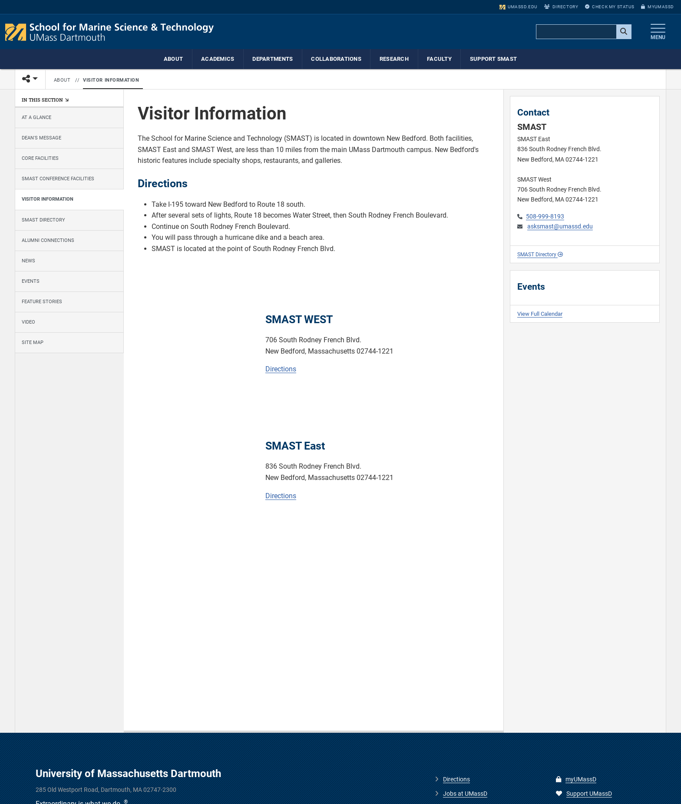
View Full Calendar (539, 314)
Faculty (439, 59)
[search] (582, 32)
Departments (272, 59)
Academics (217, 59)
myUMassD (657, 6)
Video (28, 322)
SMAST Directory (43, 220)
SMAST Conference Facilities (58, 179)
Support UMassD (584, 793)
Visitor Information (111, 80)
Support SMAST (493, 59)
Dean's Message (41, 138)
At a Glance (36, 117)
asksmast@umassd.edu (560, 226)
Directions (280, 369)
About (173, 59)
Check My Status (609, 6)
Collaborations (336, 59)
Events (31, 281)
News (28, 261)
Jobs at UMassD (465, 793)
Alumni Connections (48, 240)
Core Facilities (40, 158)
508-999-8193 (545, 216)
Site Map (32, 342)
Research (394, 59)
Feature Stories (42, 301)
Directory (561, 6)
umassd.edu (518, 6)
